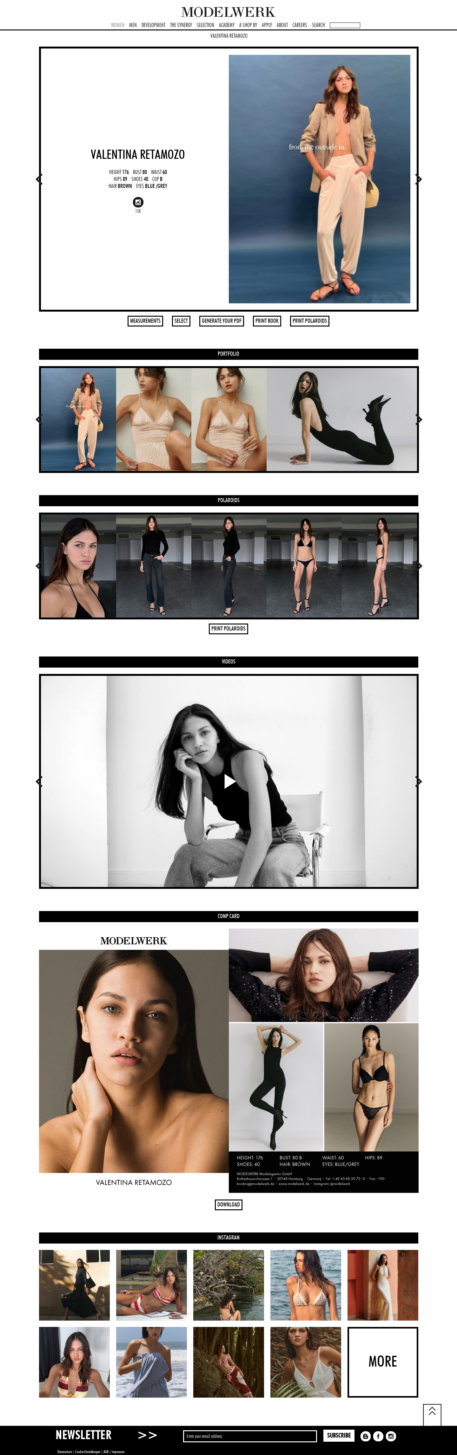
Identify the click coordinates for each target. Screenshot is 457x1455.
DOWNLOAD (228, 1205)
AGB (106, 1452)
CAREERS (300, 25)
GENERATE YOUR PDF (222, 321)
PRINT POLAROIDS (310, 321)
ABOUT (282, 25)
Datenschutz (64, 1452)
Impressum (118, 1452)
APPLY (267, 25)
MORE (382, 1362)
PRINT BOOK (267, 321)
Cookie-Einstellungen (87, 1452)
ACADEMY (227, 25)
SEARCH (318, 25)
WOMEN (117, 25)
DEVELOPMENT (153, 25)
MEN (133, 25)
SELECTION (205, 25)
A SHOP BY (248, 25)
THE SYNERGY (181, 25)
